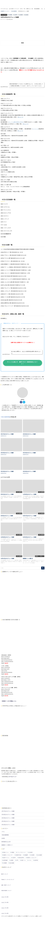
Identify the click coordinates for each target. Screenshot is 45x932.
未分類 (3, 838)
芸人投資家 (40, 855)
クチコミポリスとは (4, 8)
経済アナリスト (6, 857)
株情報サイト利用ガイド (7, 845)
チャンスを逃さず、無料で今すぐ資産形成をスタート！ (22, 362)
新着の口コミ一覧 (29, 8)
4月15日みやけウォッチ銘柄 (8, 817)
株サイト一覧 (22, 8)
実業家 (13, 852)
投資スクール (5, 852)
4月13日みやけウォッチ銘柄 (8, 824)
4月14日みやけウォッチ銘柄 (8, 821)
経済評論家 (5, 860)
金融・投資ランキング (6, 885)
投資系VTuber (18, 855)
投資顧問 (26, 855)
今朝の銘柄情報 (36, 8)
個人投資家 (12, 862)
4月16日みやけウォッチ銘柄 (8, 814)
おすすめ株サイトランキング (14, 8)
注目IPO (15, 14)
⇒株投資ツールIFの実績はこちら (8, 701)
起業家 (12, 860)
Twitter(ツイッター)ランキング (7, 879)
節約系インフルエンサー (32, 857)
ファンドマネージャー (21, 852)
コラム (42, 8)
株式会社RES (21, 857)
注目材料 (21, 14)
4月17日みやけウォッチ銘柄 (8, 811)
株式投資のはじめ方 (6, 841)
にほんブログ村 (4, 897)
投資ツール (23, 860)
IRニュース (20, 117)
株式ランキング (4, 874)
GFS (17, 860)
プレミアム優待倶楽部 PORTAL (16, 122)
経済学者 (36, 860)
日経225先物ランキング (6, 890)
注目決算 (26, 14)
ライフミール (35, 128)
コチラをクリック (12, 776)
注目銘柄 (10, 14)
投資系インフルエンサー (8, 855)
